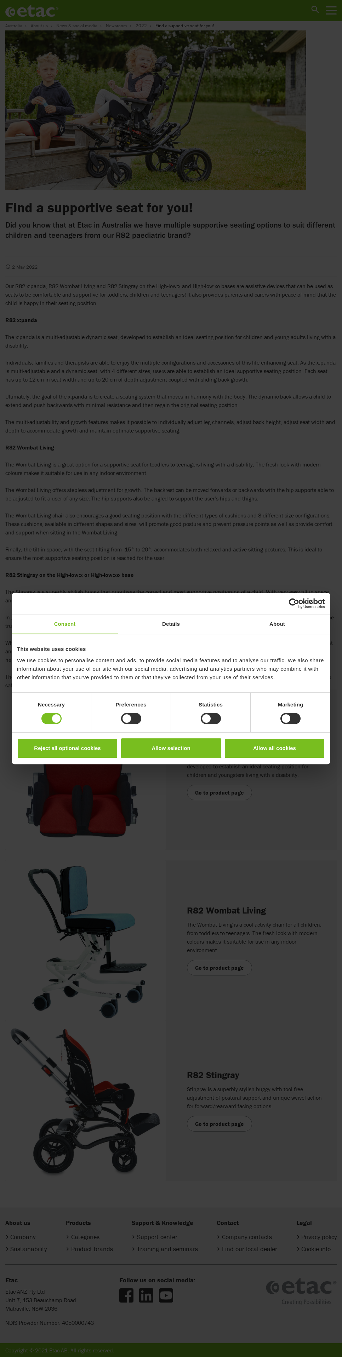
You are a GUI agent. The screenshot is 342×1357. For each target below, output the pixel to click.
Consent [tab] (65, 624)
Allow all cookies (274, 748)
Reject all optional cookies (67, 748)
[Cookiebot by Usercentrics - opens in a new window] (294, 603)
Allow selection (171, 748)
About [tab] (277, 624)
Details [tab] (171, 624)
